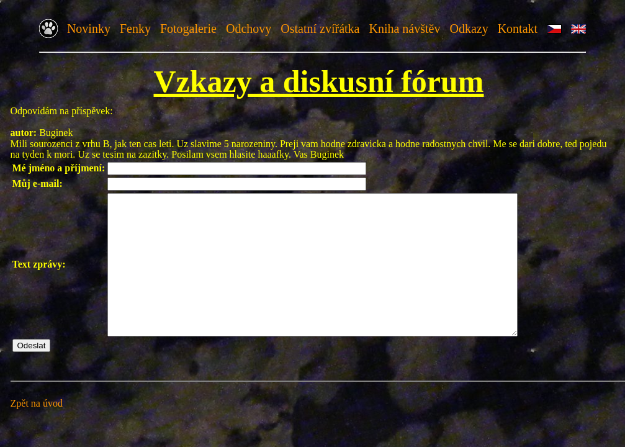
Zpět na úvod (37, 431)
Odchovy (248, 28)
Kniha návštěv (404, 28)
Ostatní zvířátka (320, 28)
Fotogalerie (188, 28)
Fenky (135, 28)
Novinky (88, 28)
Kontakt (517, 28)
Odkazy (468, 28)
